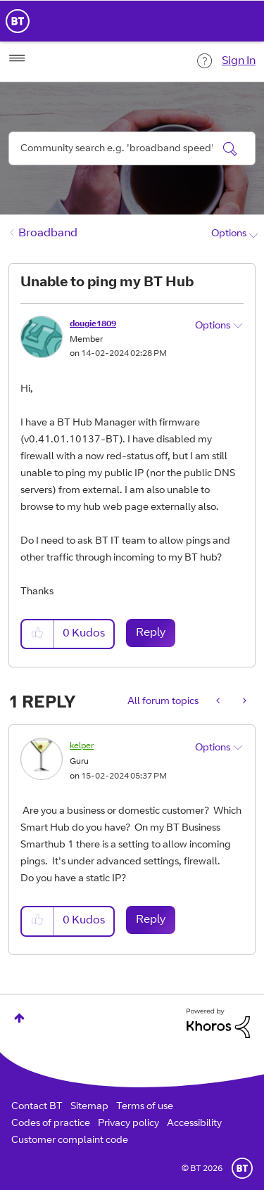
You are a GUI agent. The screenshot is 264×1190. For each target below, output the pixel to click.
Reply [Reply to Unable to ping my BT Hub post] (150, 633)
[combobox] (132, 148)
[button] (38, 634)
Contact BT (37, 1107)
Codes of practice (50, 1124)
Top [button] (19, 1018)
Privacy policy (128, 1124)
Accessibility (194, 1124)
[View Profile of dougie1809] (93, 324)
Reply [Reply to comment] (150, 920)
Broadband (47, 233)
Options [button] (228, 234)
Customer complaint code (69, 1141)
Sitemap (89, 1107)
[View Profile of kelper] (82, 746)
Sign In (239, 61)
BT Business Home (18, 21)
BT (242, 1168)
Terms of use (144, 1107)
